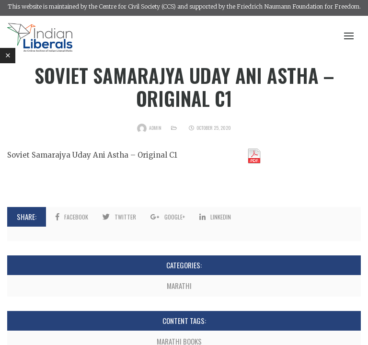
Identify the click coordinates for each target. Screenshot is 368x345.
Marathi (179, 285)
